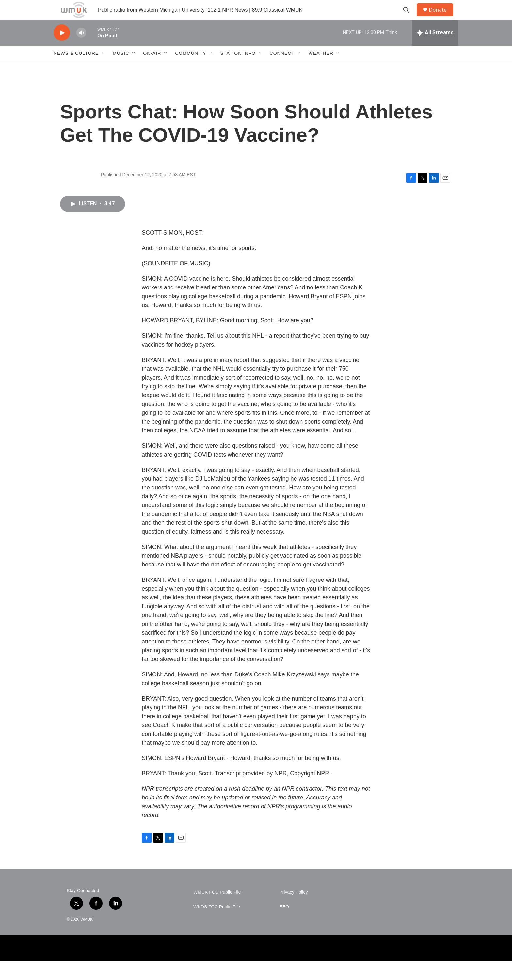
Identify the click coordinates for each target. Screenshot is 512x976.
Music (121, 67)
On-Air (152, 67)
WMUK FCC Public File (217, 907)
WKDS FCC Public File (216, 921)
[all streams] (435, 47)
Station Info (238, 67)
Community (190, 67)
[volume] (81, 47)
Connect (282, 67)
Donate (442, 17)
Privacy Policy (293, 907)
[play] (61, 47)
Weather (321, 67)
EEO (284, 921)
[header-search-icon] (409, 17)
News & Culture (76, 67)
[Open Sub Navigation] (103, 67)
